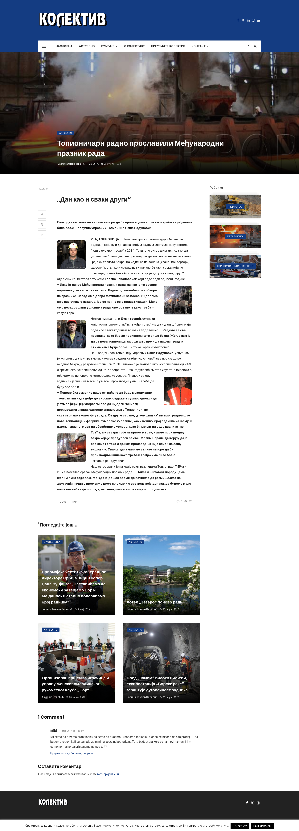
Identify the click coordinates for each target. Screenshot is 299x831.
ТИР (74, 501)
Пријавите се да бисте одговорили (71, 753)
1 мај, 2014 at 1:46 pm (72, 731)
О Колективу (134, 46)
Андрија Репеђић (53, 697)
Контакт (199, 46)
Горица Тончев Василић (57, 609)
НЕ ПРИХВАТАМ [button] (262, 825)
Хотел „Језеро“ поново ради (154, 602)
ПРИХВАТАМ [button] (240, 825)
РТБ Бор (61, 501)
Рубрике (108, 46)
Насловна (64, 46)
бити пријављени (108, 774)
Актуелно (87, 46)
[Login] (248, 46)
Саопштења (52, 542)
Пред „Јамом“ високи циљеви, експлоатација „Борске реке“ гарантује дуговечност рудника (157, 684)
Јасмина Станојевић (69, 164)
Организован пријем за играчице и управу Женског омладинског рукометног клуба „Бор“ (75, 684)
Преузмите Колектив (168, 46)
